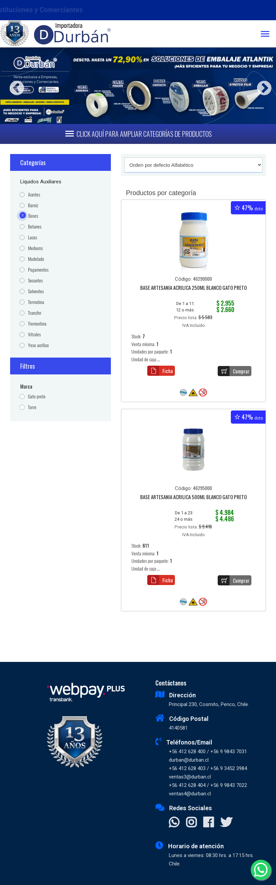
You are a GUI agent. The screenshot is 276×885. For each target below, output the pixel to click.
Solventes (36, 291)
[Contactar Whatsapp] (174, 823)
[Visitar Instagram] (191, 823)
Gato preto (36, 396)
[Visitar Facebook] (208, 823)
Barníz (33, 205)
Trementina (37, 324)
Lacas (32, 237)
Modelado (36, 259)
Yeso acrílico (38, 345)
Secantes (35, 280)
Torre (32, 407)
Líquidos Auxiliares (40, 182)
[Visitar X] (226, 823)
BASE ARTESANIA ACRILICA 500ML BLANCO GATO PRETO (193, 497)
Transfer (34, 313)
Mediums (35, 248)
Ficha (160, 371)
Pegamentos (38, 270)
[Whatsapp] (261, 870)
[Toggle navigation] (268, 34)
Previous (14, 86)
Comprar (233, 371)
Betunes (34, 226)
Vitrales (34, 334)
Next (262, 86)
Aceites (34, 194)
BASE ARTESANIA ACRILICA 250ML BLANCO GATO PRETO (193, 288)
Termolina (36, 302)
